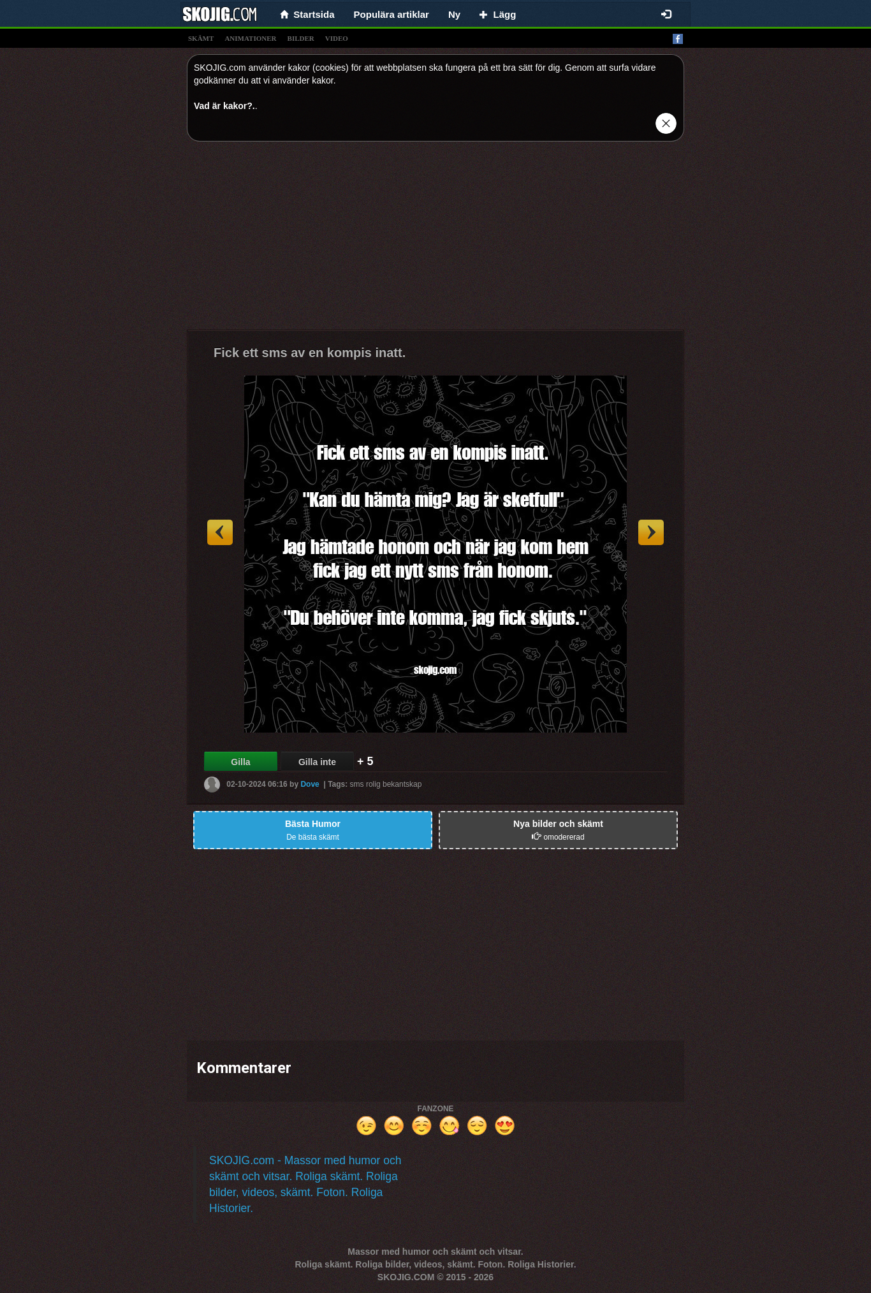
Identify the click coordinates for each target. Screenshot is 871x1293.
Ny (454, 14)
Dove (309, 784)
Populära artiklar (391, 14)
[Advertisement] (435, 240)
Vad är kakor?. (224, 106)
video (336, 38)
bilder (301, 38)
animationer (250, 38)
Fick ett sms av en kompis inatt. (310, 353)
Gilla (240, 762)
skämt (201, 38)
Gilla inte (317, 762)
